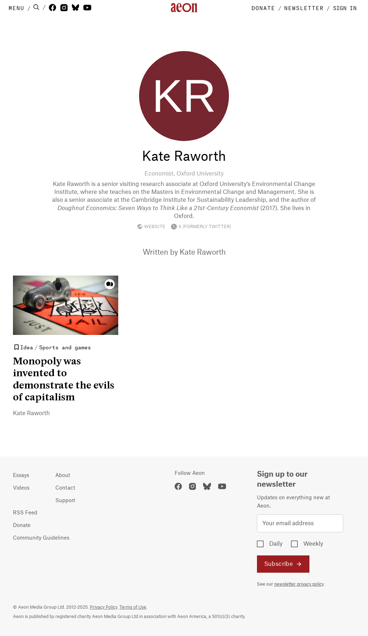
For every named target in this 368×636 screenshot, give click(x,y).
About (62, 475)
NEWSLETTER (304, 7)
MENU (16, 7)
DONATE (263, 7)
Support (65, 500)
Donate (22, 525)
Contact (65, 488)
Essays (21, 475)
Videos (21, 488)
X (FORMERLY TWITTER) (201, 227)
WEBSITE (151, 227)
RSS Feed (25, 512)
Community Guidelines (41, 538)
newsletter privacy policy (298, 584)
